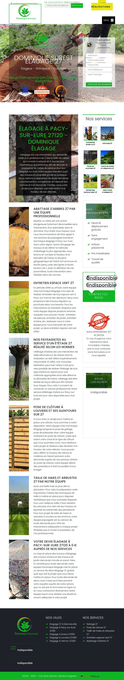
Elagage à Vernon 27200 (63, 640)
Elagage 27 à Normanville (63, 624)
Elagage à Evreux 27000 (62, 634)
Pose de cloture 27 (96, 627)
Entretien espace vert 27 (99, 637)
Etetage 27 (92, 624)
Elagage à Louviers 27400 (63, 637)
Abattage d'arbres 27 (98, 640)
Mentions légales (67, 676)
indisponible (25, 663)
